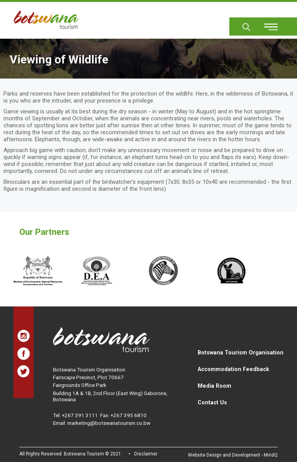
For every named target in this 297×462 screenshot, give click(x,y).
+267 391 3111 (80, 415)
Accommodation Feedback (233, 369)
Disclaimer (145, 454)
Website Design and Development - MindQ (233, 455)
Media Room (214, 386)
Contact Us (212, 402)
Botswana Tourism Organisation (240, 352)
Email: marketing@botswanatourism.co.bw (101, 423)
